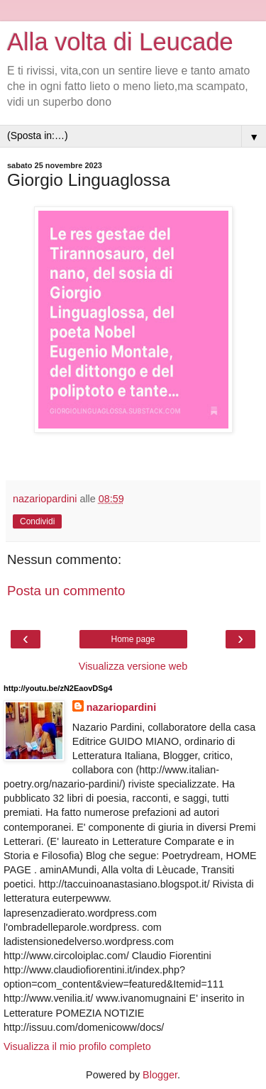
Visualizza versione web (133, 666)
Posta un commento (66, 590)
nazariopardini (121, 707)
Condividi (37, 521)
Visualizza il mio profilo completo (77, 1046)
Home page (133, 639)
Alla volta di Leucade (120, 41)
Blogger (160, 1074)
